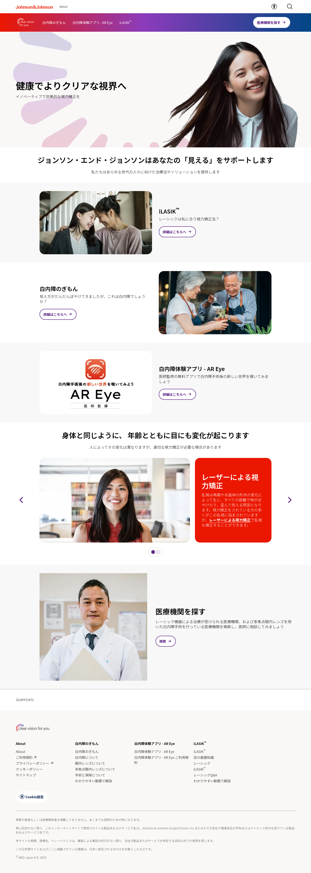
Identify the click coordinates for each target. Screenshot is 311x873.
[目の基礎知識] (203, 757)
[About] (20, 751)
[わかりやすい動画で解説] (93, 781)
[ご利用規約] (24, 757)
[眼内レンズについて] (90, 763)
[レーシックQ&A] (205, 775)
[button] (289, 6)
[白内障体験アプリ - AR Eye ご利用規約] (162, 759)
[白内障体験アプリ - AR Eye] (92, 22)
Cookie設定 (34, 796)
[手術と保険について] (90, 775)
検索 (162, 641)
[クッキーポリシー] (29, 769)
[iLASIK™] (125, 22)
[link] (274, 6)
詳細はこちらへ (174, 231)
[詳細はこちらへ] (96, 222)
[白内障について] (87, 757)
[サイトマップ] (25, 775)
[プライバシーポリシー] (32, 763)
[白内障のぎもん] (54, 22)
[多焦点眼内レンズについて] (95, 769)
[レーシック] (202, 763)
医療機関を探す (269, 22)
